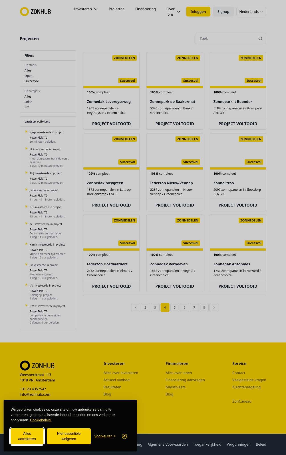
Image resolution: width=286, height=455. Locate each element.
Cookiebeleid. (41, 420)
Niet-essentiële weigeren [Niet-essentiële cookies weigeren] (69, 436)
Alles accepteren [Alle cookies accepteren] (27, 436)
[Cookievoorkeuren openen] (105, 436)
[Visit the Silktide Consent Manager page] (124, 436)
